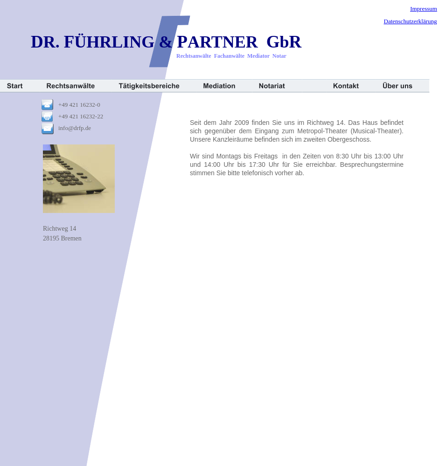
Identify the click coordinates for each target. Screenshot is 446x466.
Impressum (423, 8)
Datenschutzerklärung (410, 21)
